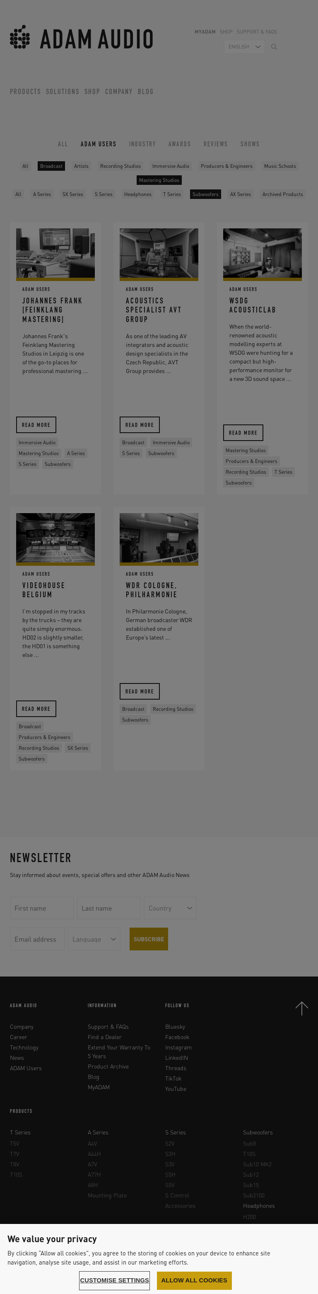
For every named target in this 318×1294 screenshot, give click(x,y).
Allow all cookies (194, 1280)
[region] (159, 1259)
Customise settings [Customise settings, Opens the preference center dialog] (114, 1280)
